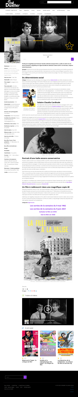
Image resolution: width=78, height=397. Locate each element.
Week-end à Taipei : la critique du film (29, 361)
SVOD (53, 10)
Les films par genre (61, 10)
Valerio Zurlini (13, 66)
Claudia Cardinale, (12, 68)
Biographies (26, 10)
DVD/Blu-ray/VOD (46, 10)
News (20, 10)
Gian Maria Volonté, (15, 70)
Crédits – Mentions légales (9, 387)
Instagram (72, 391)
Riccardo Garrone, (8, 73)
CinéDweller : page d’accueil (11, 10)
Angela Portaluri (7, 75)
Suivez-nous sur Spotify (8, 389)
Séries (68, 10)
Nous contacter (7, 385)
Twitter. (72, 387)
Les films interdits (9, 13)
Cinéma (32, 10)
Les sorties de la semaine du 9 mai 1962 (48, 205)
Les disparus (25, 13)
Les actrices (39, 13)
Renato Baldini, (15, 73)
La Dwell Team (14, 385)
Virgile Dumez (31, 202)
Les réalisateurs (48, 13)
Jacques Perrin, (7, 70)
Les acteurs (32, 13)
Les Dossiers (17, 13)
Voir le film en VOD (48, 215)
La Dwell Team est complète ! (24, 385)
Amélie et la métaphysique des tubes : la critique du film (46, 362)
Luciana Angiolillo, (14, 71)
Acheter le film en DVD (48, 212)
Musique (39, 10)
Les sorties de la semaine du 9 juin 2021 (48, 209)
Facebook (72, 389)
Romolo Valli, (7, 71)
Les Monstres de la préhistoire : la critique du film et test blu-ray (65, 361)
